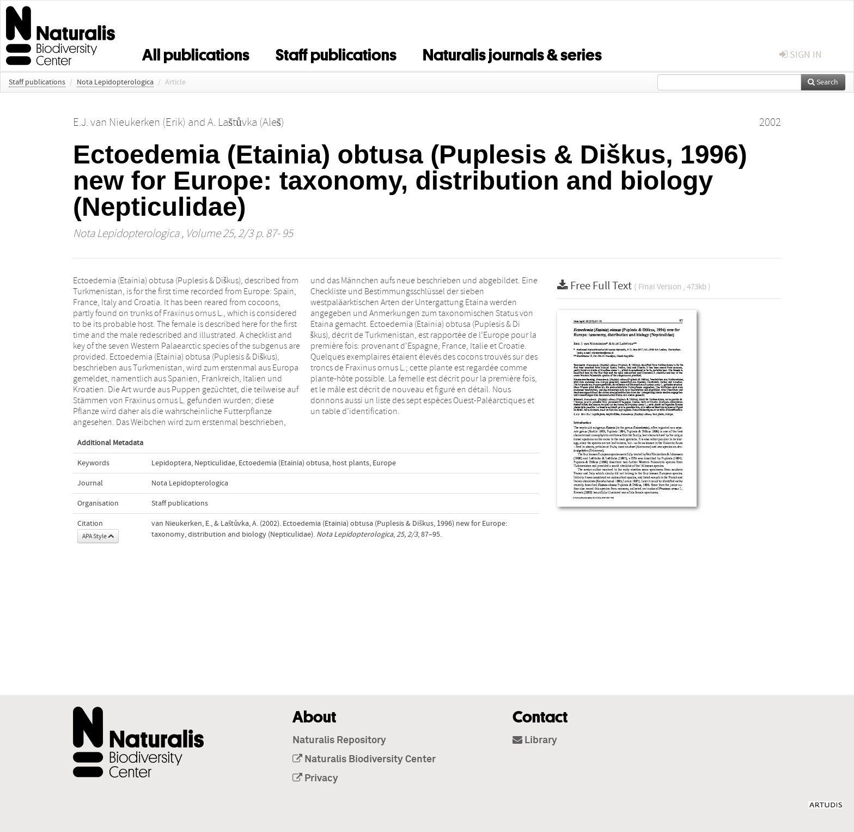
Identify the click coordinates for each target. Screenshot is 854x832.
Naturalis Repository (339, 740)
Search (823, 82)
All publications (195, 53)
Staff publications (336, 53)
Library (535, 740)
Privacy (315, 779)
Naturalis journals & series (512, 53)
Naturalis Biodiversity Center (364, 759)
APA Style (98, 536)
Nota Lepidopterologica (115, 82)
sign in (800, 54)
